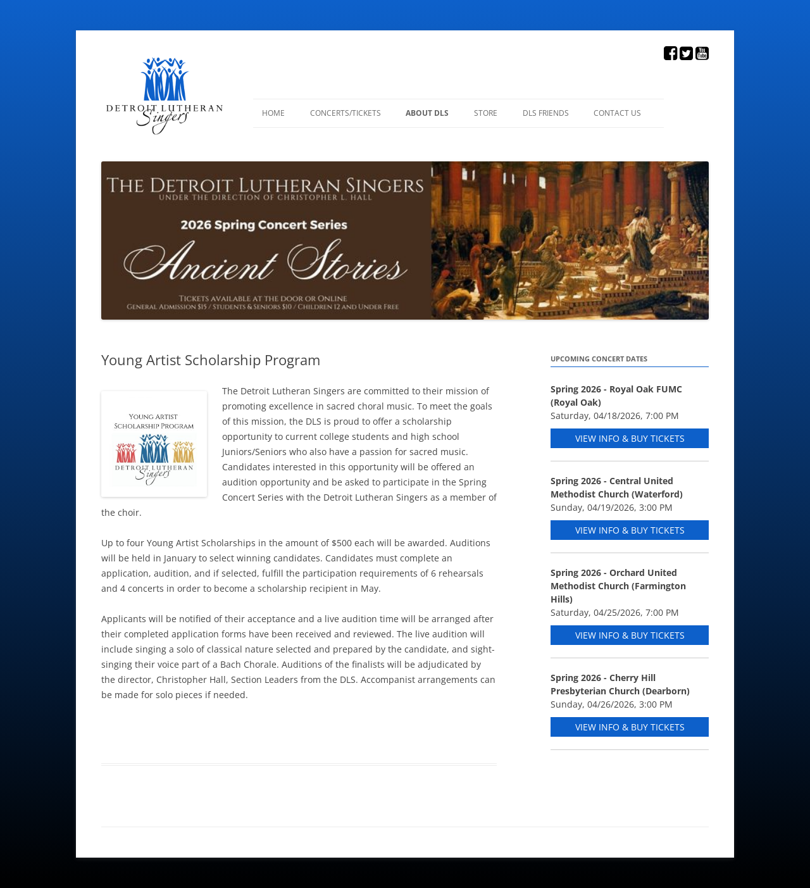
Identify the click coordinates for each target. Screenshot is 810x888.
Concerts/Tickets (345, 113)
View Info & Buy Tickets (630, 438)
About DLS (427, 113)
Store (485, 113)
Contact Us (617, 113)
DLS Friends (546, 113)
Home (273, 113)
